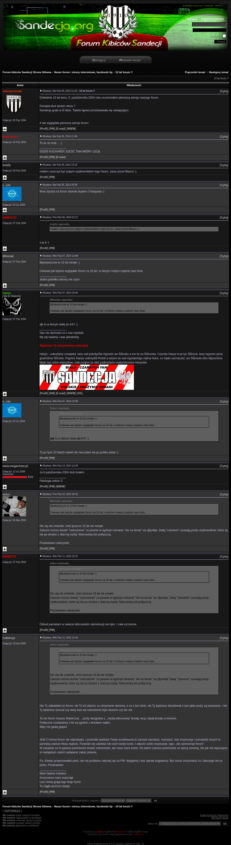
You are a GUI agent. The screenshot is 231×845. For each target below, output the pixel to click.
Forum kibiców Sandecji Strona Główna (27, 72)
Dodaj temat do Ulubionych (214, 815)
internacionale (12, 91)
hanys (7, 293)
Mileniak (8, 256)
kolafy (7, 165)
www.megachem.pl (15, 466)
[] (224, 91)
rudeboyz (9, 638)
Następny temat (218, 72)
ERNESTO (9, 217)
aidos (6, 494)
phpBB (99, 831)
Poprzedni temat (195, 72)
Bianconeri (10, 136)
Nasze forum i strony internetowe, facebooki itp (83, 72)
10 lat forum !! (124, 72)
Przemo (121, 831)
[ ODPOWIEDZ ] (12, 810)
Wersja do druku (219, 818)
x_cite (7, 185)
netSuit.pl (139, 834)
